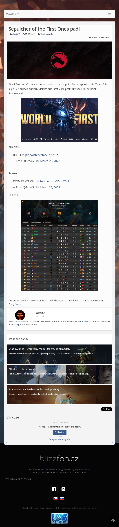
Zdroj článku (15, 304)
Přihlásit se (59, 432)
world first (104, 38)
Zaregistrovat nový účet (59, 439)
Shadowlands (46, 34)
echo (94, 38)
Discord (79, 300)
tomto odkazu (84, 322)
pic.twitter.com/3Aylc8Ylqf (52, 181)
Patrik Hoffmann (83, 469)
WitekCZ (16, 34)
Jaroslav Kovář (47, 469)
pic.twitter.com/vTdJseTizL (42, 155)
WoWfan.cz (12, 14)
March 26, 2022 (50, 161)
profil (20, 325)
